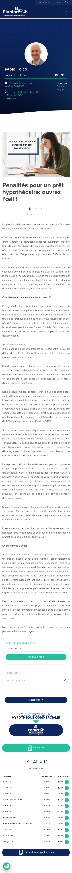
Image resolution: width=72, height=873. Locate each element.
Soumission (36, 748)
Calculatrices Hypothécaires (36, 852)
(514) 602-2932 (16, 86)
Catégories (35, 700)
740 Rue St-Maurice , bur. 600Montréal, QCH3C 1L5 (23, 95)
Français (43, 3)
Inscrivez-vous (36, 657)
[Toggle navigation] (67, 11)
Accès (62, 3)
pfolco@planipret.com (21, 83)
